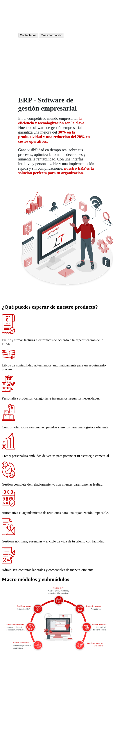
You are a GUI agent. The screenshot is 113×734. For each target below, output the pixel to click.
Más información (51, 35)
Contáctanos (28, 35)
